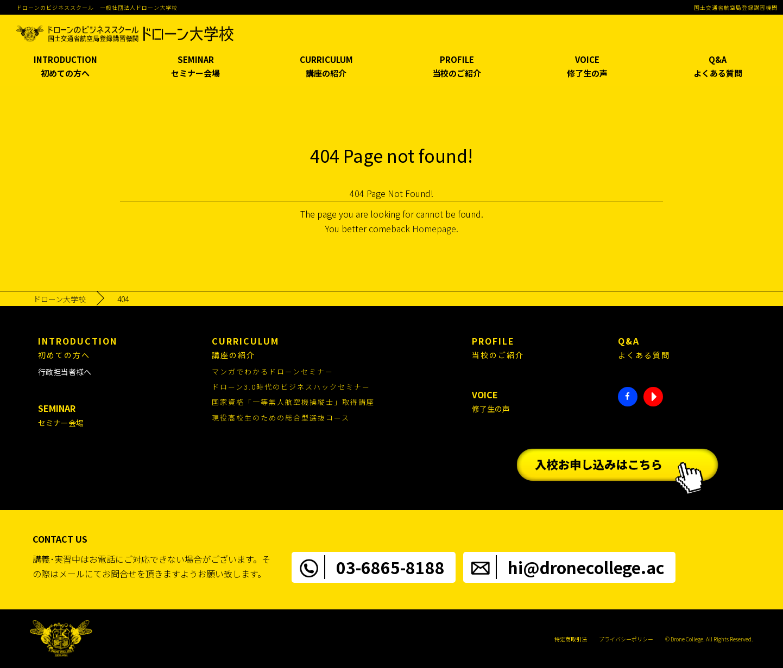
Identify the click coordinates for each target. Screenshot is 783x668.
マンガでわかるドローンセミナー (272, 371)
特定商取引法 (570, 639)
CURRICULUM (326, 67)
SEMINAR (195, 67)
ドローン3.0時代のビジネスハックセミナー (291, 386)
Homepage (434, 228)
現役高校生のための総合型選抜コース (281, 417)
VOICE (587, 67)
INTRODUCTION (65, 67)
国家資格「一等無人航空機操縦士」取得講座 (293, 402)
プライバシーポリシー (626, 639)
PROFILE (456, 67)
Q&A (717, 67)
